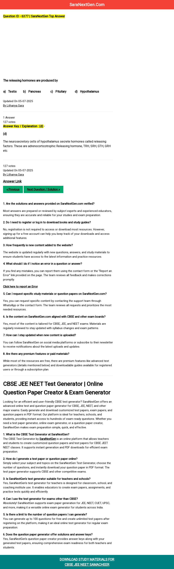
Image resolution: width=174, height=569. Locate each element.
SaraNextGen (47, 439)
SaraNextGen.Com (87, 4)
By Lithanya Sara (13, 105)
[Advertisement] (58, 48)
